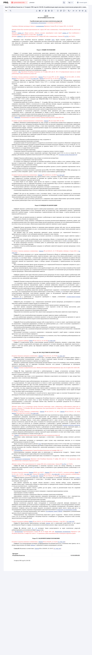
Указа (39, 443)
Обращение (17, 117)
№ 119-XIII (39, 34)
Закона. (42, 337)
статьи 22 (20, 33)
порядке (14, 359)
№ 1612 (14, 31)
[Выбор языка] (70, 2)
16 (37, 399)
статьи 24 (65, 33)
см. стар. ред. (34, 78)
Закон (52, 39)
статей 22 (20, 36)
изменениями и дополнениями (38, 22)
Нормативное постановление (22, 459)
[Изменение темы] (64, 2)
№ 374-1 (66, 36)
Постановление (18, 450)
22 (33, 467)
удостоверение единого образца (54, 511)
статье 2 (78, 477)
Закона (31, 340)
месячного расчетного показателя (71, 425)
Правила (16, 367)
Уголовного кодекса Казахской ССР (68, 154)
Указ (19, 71)
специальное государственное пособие (67, 509)
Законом (40, 77)
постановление (40, 26)
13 (67, 241)
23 (24, 36)
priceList (32, 2)
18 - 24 (34, 528)
